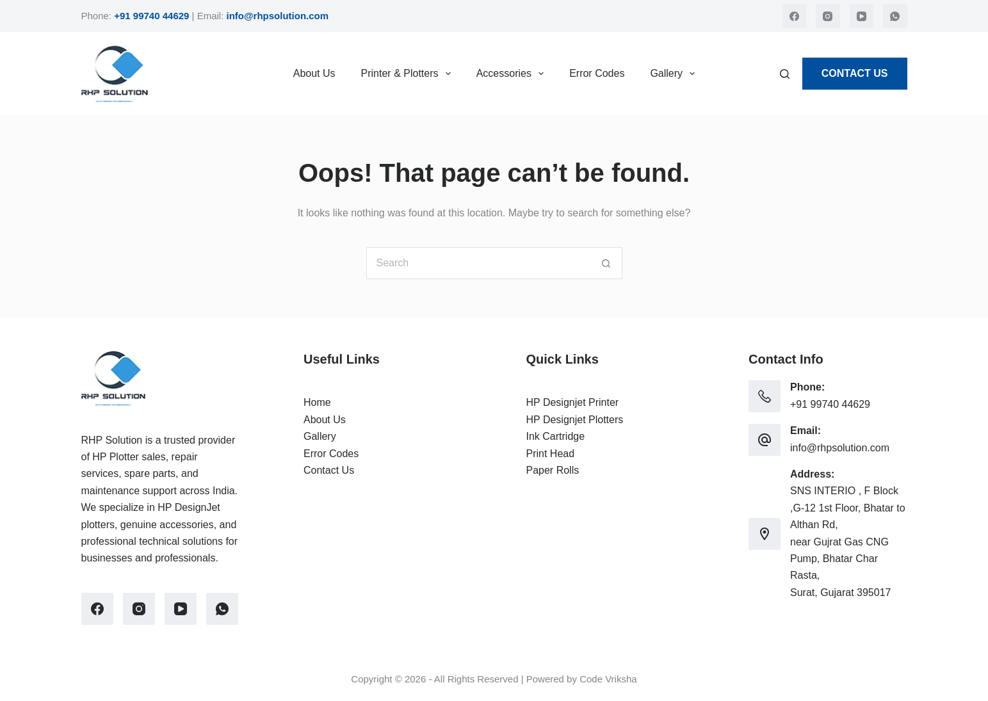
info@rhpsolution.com (839, 447)
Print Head (550, 453)
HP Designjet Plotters (575, 419)
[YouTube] (862, 16)
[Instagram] (828, 16)
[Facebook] (794, 16)
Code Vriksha (608, 678)
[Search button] (606, 263)
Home (317, 402)
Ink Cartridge (555, 436)
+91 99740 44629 (830, 404)
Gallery (675, 73)
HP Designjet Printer (572, 402)
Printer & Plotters (408, 73)
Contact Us (855, 73)
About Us (314, 73)
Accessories (512, 73)
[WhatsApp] (895, 16)
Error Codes (596, 73)
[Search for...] (478, 263)
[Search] (785, 74)
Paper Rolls (552, 470)
